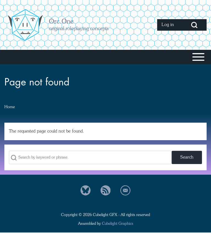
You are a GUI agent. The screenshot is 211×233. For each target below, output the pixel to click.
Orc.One (61, 22)
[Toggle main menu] (105, 57)
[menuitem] (169, 25)
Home (9, 107)
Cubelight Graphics (117, 224)
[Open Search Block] (194, 25)
